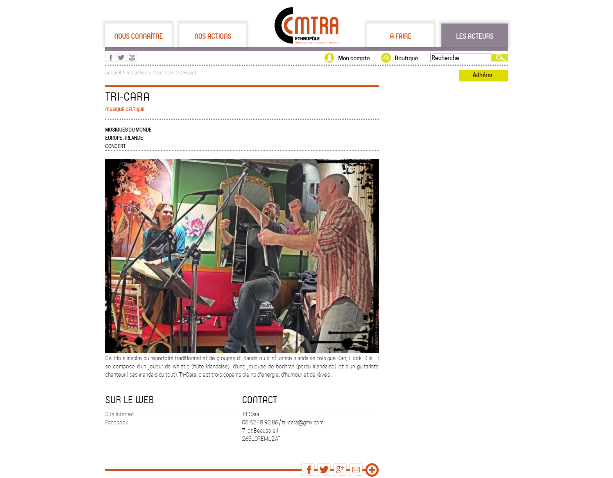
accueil (113, 73)
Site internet (119, 414)
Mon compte (354, 58)
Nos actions (212, 36)
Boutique (406, 58)
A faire (400, 36)
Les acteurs (474, 36)
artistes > (168, 73)
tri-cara (188, 73)
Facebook (116, 422)
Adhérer (483, 75)
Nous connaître (138, 36)
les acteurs (139, 73)
